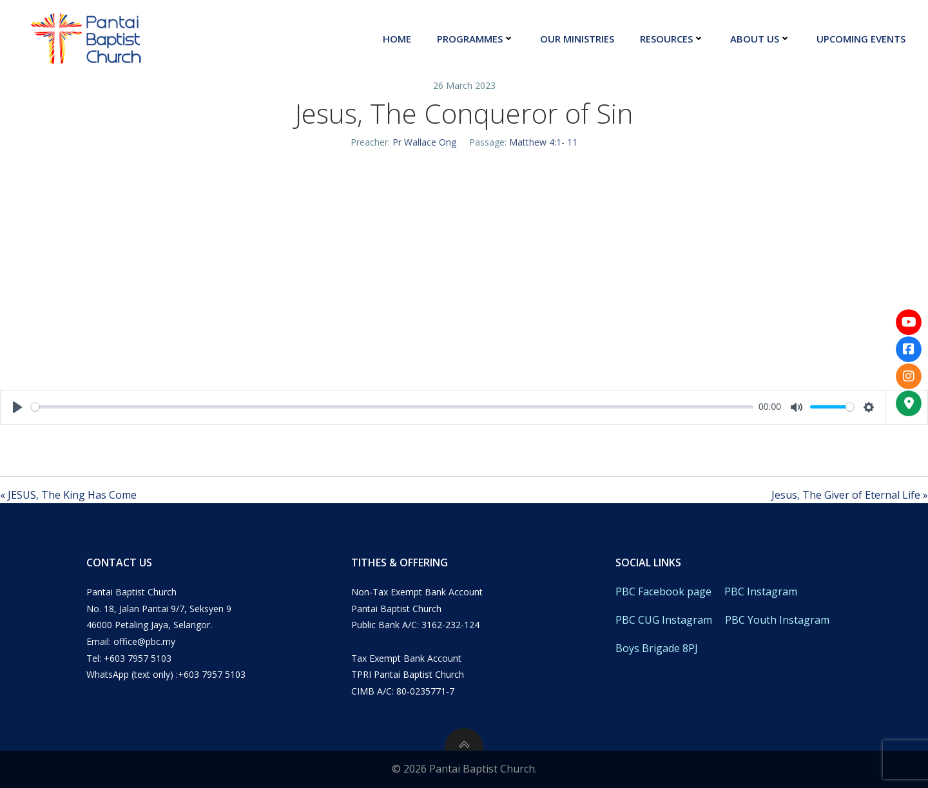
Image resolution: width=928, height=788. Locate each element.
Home (397, 38)
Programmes (475, 38)
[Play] (17, 407)
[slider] (392, 407)
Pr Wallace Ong (424, 142)
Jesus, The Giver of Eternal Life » (849, 495)
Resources (672, 38)
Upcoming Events (861, 38)
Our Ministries (577, 38)
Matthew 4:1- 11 (543, 142)
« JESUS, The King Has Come (68, 495)
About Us (760, 38)
